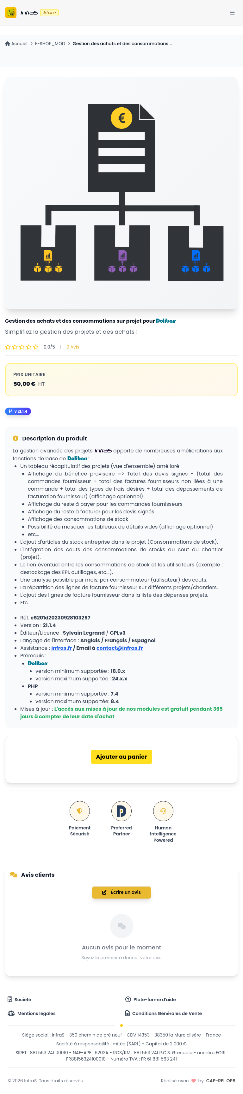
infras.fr (61, 648)
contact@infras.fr (120, 648)
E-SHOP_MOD (50, 43)
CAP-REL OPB (220, 1081)
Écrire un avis (121, 892)
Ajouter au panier (121, 757)
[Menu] (232, 12)
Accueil (16, 43)
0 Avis (72, 347)
